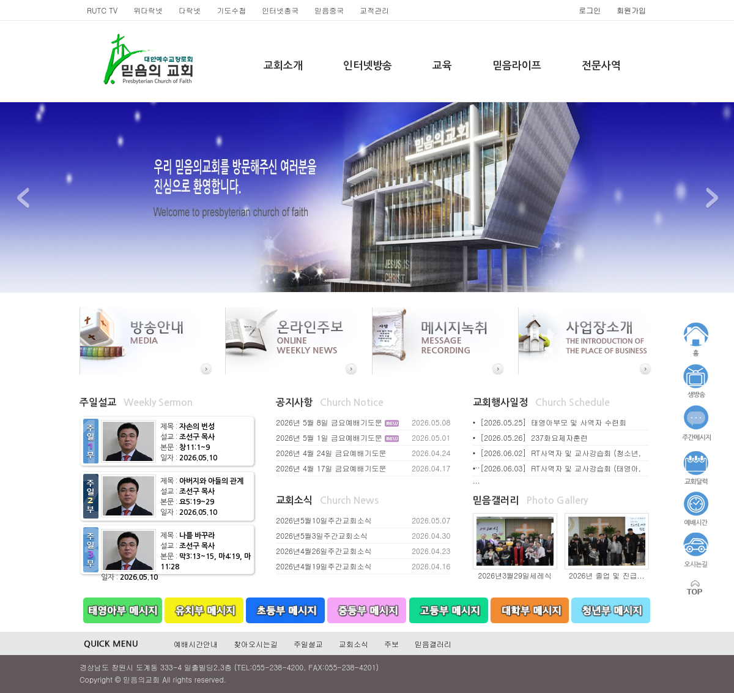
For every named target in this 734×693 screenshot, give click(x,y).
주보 (391, 644)
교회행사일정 (500, 402)
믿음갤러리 (496, 500)
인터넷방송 (367, 66)
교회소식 (294, 500)
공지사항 (294, 402)
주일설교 (98, 402)
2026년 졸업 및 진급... (607, 575)
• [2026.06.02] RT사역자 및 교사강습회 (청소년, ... (557, 459)
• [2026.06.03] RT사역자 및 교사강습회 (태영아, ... (557, 474)
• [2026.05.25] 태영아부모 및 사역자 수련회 (550, 422)
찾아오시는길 (256, 644)
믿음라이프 (516, 66)
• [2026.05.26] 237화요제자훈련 (530, 437)
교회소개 (283, 66)
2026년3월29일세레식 (515, 575)
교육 (442, 66)
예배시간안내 (196, 644)
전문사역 (601, 66)
